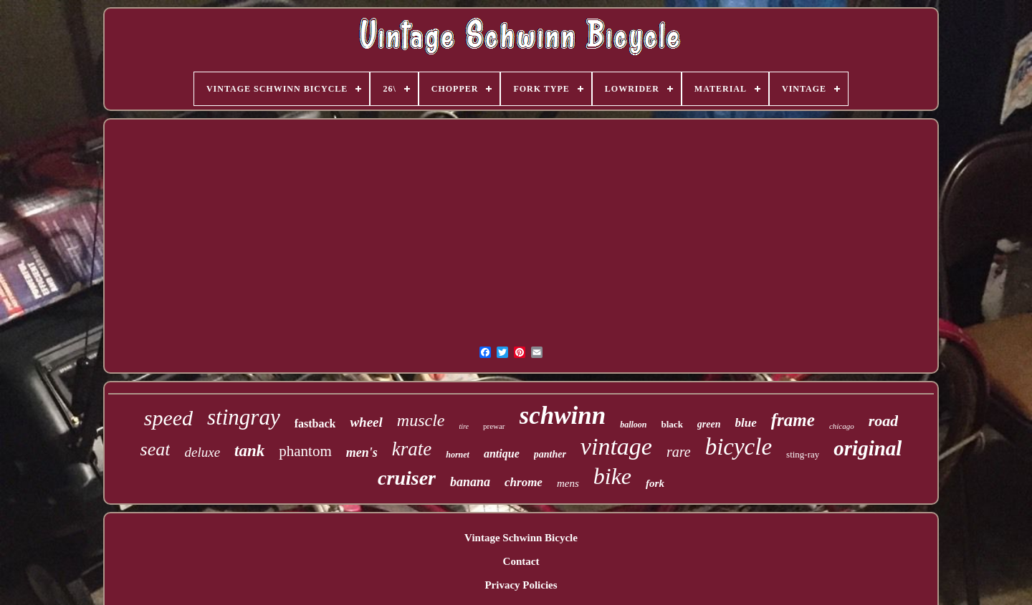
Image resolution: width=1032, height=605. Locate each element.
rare (678, 452)
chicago (841, 426)
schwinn (563, 416)
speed (168, 418)
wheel (366, 422)
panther (550, 454)
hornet (457, 455)
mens (568, 483)
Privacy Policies (520, 585)
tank (249, 451)
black (672, 424)
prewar (494, 426)
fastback (315, 423)
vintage (616, 446)
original (867, 448)
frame (793, 420)
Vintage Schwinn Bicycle (521, 537)
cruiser (407, 478)
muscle (421, 420)
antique (502, 453)
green (709, 424)
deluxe (202, 452)
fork (655, 483)
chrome (524, 482)
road (884, 421)
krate (411, 449)
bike (612, 476)
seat (155, 449)
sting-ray (802, 454)
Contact (521, 561)
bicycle (738, 447)
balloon (633, 425)
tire (464, 426)
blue (746, 423)
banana (470, 482)
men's (362, 452)
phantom (305, 451)
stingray (243, 417)
